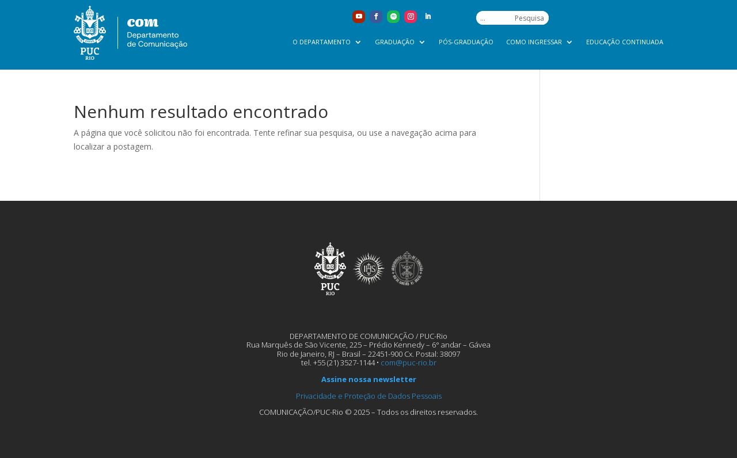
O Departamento (321, 42)
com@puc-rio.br (408, 362)
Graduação (395, 42)
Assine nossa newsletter (368, 379)
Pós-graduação (466, 42)
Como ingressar (534, 42)
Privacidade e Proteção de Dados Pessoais (369, 396)
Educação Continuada (624, 42)
